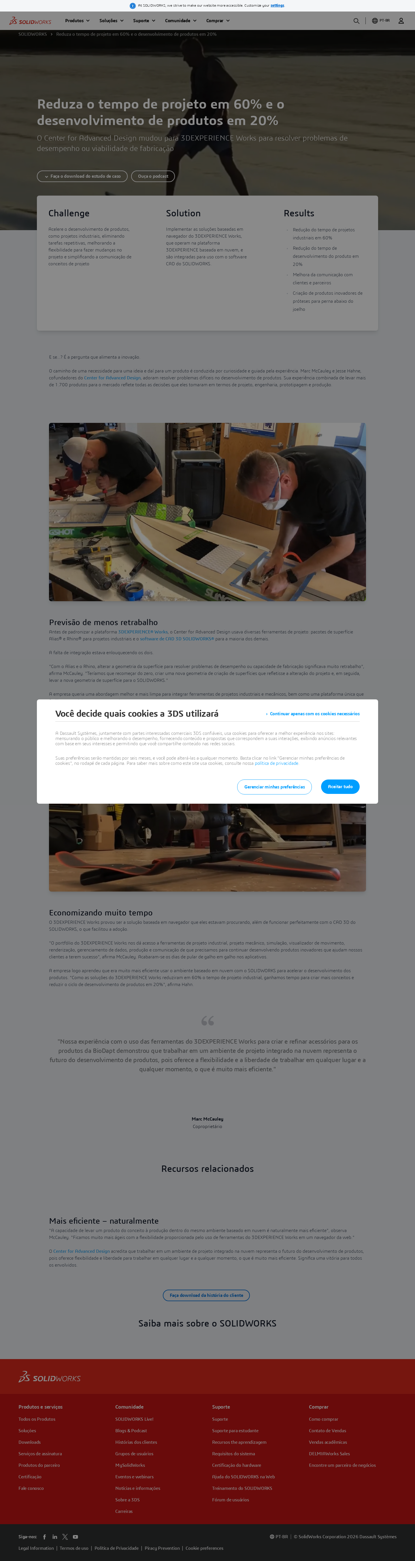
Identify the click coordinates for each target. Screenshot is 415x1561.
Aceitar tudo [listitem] (340, 786)
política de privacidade (276, 763)
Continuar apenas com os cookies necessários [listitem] (315, 714)
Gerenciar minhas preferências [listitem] (274, 787)
